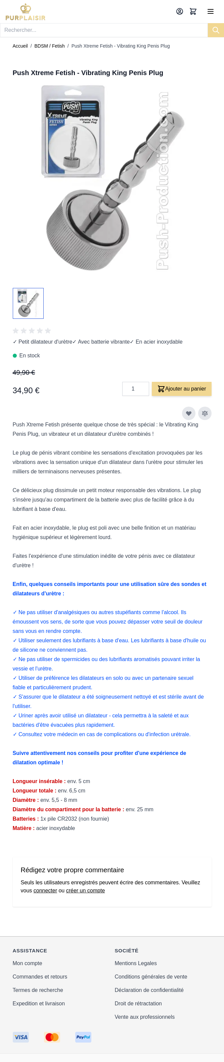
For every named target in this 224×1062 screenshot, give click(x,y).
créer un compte (85, 890)
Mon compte (27, 963)
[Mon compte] (180, 11)
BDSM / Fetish (50, 46)
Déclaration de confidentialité (149, 990)
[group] (33, 331)
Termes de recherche (38, 990)
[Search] (216, 30)
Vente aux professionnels (145, 1017)
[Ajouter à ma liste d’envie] (188, 413)
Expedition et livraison (39, 1003)
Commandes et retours (40, 977)
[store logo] (25, 11)
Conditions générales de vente (151, 977)
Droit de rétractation (138, 1003)
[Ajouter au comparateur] (205, 413)
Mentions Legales (136, 963)
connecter (45, 890)
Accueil (20, 46)
